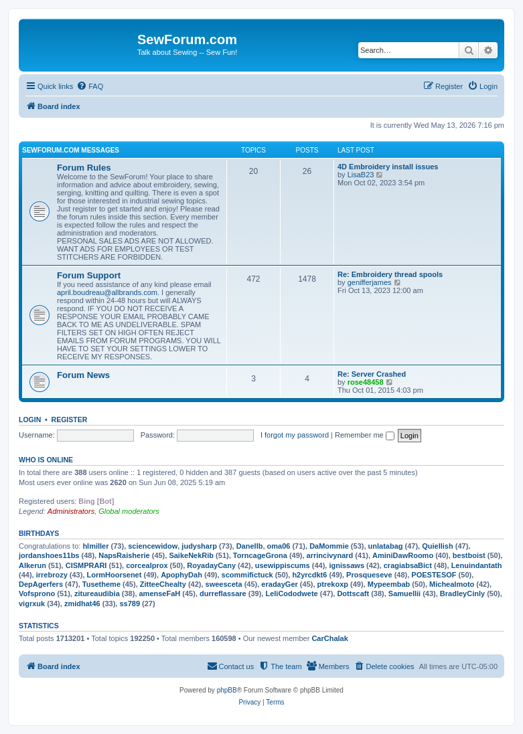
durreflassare (223, 593)
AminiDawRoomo (402, 555)
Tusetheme (101, 584)
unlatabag (385, 546)
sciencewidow (152, 546)
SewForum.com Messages (70, 150)
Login (30, 420)
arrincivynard (330, 555)
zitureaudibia (97, 593)
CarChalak (329, 638)
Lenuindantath (476, 565)
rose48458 (366, 382)
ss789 (129, 604)
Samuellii (404, 593)
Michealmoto (451, 584)
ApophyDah (181, 575)
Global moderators (128, 511)
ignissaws (346, 565)
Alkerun (32, 565)
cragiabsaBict (408, 565)
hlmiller (95, 546)
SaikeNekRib (191, 555)
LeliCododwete (291, 593)
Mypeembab (389, 584)
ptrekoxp (332, 584)
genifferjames (370, 282)
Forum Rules (84, 168)
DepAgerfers (41, 584)
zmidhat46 (82, 604)
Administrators (71, 511)
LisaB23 (361, 175)
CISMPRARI (86, 565)
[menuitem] (89, 86)
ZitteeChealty (163, 584)
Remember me (364, 435)
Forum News (83, 375)
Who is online (46, 460)
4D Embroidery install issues (388, 167)
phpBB (227, 690)
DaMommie (329, 546)
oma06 (279, 546)
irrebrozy (52, 575)
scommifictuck (247, 575)
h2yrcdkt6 (309, 575)
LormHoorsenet (114, 575)
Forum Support (89, 275)
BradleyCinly (462, 593)
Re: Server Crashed (372, 374)
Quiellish (437, 546)
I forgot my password (294, 435)
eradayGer (279, 584)
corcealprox (146, 565)
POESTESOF (433, 575)
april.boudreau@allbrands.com (107, 292)
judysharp (199, 546)
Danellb (249, 546)
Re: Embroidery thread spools (390, 274)
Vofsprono (37, 593)
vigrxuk (32, 604)
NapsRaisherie (123, 555)
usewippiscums (282, 565)
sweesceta (224, 584)
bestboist (469, 555)
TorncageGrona (260, 555)
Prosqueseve (369, 575)
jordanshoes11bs (49, 555)
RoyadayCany (211, 565)
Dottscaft (353, 593)
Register (70, 420)
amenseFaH (160, 593)
